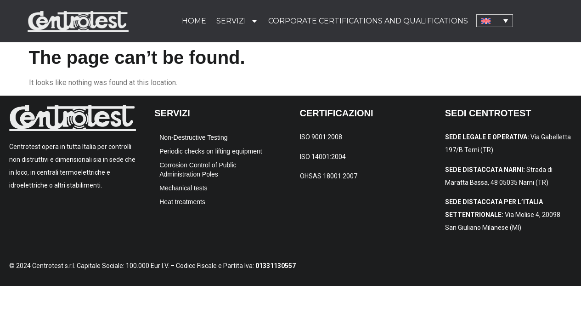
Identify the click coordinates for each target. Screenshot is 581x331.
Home (194, 21)
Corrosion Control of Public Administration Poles (197, 169)
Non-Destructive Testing (193, 137)
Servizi (237, 21)
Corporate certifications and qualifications (368, 21)
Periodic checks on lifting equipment (210, 151)
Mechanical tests (183, 188)
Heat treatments (182, 201)
